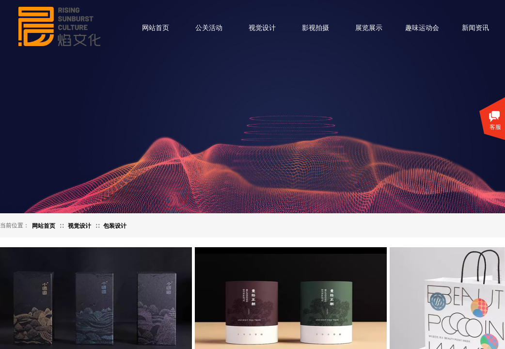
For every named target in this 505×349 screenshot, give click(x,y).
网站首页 (155, 28)
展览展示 (368, 28)
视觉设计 (262, 28)
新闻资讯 (475, 28)
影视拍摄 (315, 28)
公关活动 (208, 28)
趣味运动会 (422, 28)
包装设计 (114, 225)
